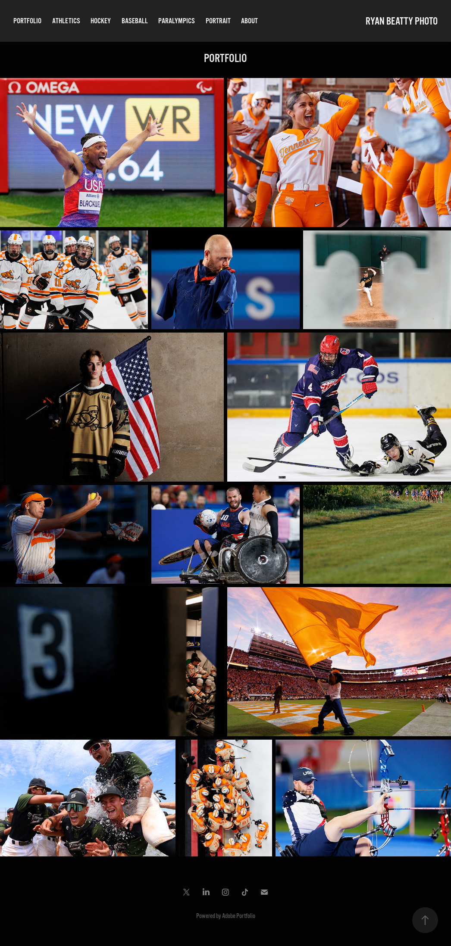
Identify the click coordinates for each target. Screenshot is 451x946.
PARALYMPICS (176, 21)
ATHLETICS (66, 21)
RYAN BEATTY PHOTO (402, 21)
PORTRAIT (218, 21)
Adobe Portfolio (238, 916)
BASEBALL (135, 21)
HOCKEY (101, 21)
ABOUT (249, 21)
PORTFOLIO (27, 21)
